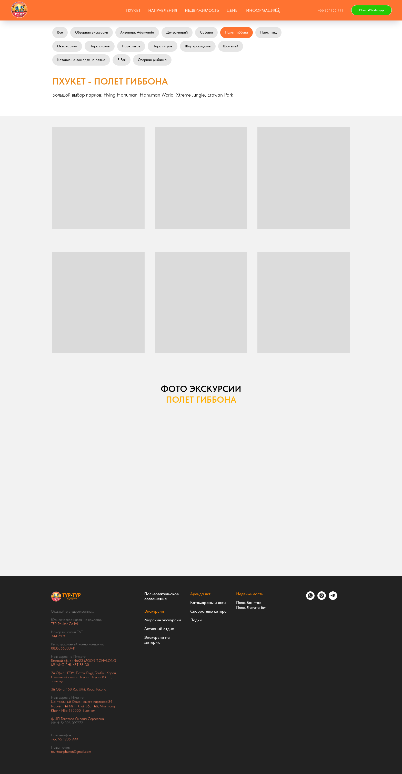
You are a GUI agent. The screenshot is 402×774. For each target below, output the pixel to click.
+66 (54, 739)
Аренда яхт (200, 593)
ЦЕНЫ (232, 10)
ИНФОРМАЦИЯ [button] (261, 10)
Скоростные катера (208, 611)
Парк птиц (268, 32)
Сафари (206, 32)
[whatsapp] (310, 598)
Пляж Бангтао (249, 602)
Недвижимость (249, 593)
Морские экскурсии (162, 620)
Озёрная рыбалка (152, 60)
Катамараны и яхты (208, 602)
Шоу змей (230, 46)
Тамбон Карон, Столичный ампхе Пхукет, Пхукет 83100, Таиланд (84, 677)
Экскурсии (154, 611)
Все (60, 32)
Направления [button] (162, 10)
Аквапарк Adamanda (137, 32)
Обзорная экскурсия (91, 32)
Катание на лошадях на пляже (81, 60)
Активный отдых (159, 628)
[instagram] (321, 598)
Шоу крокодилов (198, 46)
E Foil (121, 60)
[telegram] (333, 598)
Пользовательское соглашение (161, 596)
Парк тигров (163, 46)
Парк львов (131, 46)
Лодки (196, 620)
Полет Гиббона (236, 32)
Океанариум (67, 46)
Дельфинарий (177, 32)
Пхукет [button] (133, 10)
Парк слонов (99, 46)
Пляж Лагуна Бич (251, 607)
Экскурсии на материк (157, 640)
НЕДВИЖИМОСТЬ (202, 10)
